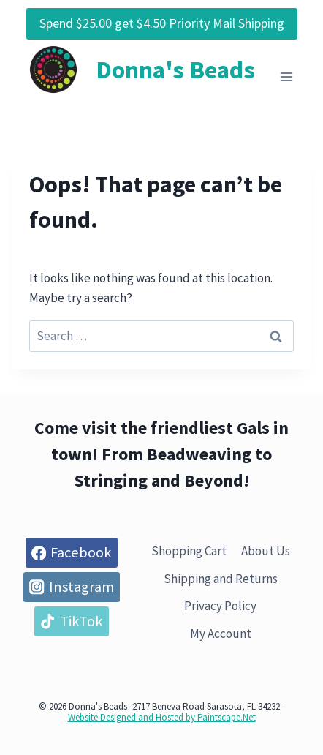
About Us (265, 551)
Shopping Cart (189, 551)
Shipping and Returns (221, 579)
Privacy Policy (220, 606)
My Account (220, 634)
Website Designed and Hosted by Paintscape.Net (162, 717)
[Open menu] (286, 77)
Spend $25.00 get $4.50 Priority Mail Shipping (161, 23)
